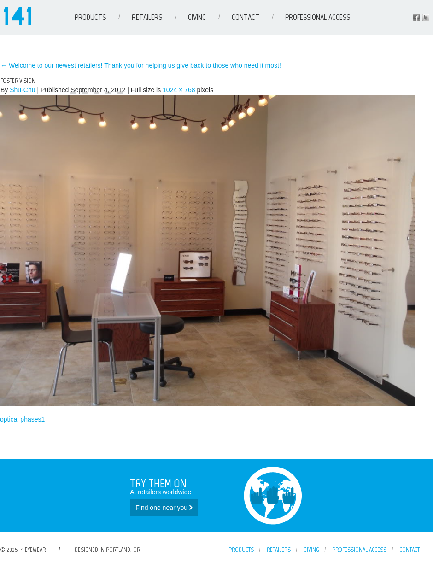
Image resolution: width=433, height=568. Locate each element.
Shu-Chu (22, 90)
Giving (197, 17)
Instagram (425, 17)
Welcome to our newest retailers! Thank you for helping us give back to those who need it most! (140, 65)
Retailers (147, 17)
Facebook (416, 17)
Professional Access (317, 17)
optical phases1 (22, 419)
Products (90, 17)
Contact (245, 17)
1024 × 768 (179, 90)
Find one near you (164, 507)
